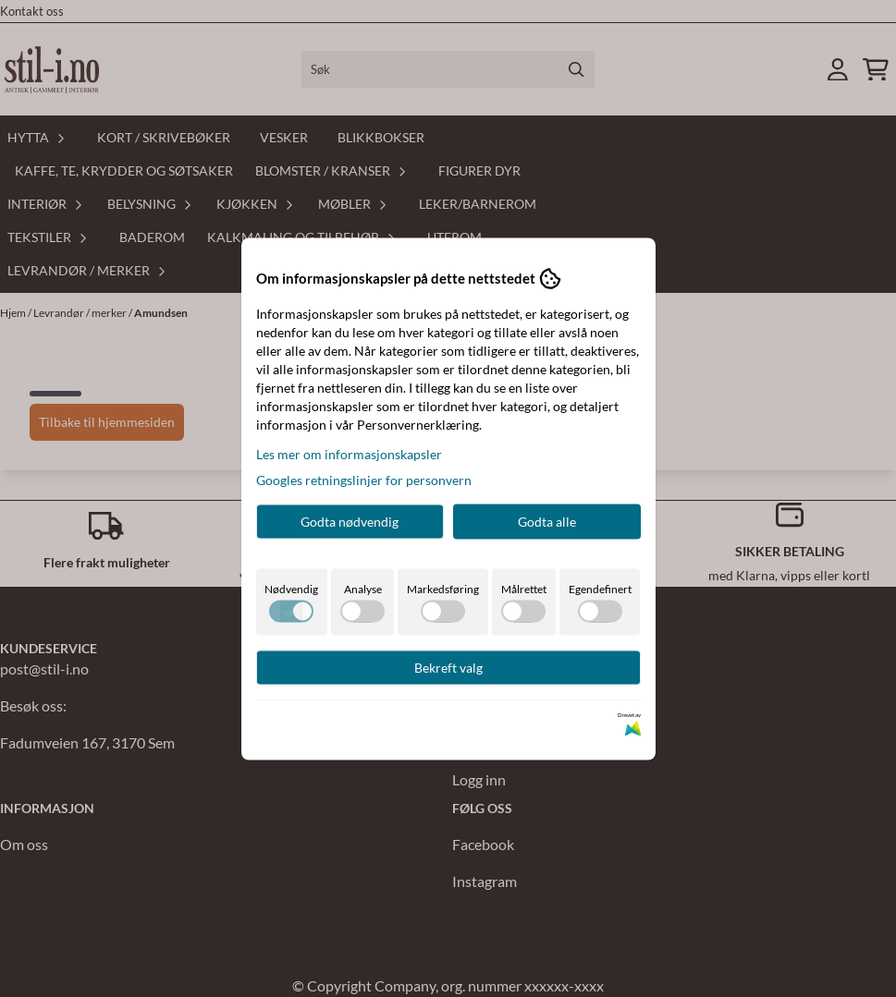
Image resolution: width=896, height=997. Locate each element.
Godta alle (547, 521)
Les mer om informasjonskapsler (349, 453)
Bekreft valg (448, 667)
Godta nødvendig (350, 521)
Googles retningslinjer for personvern (364, 479)
